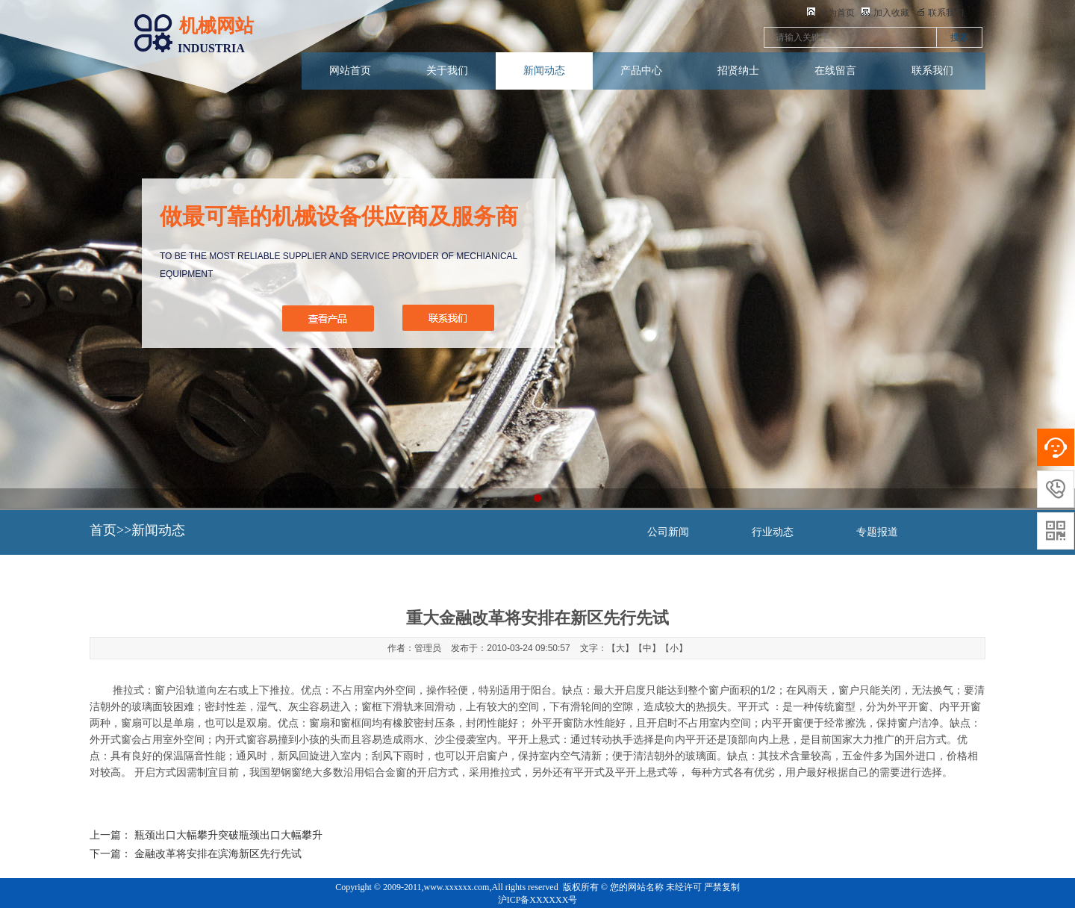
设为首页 (831, 12)
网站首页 (350, 70)
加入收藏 (885, 12)
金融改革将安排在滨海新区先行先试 (218, 853)
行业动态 (773, 532)
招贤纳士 (738, 70)
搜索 (959, 37)
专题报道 (877, 532)
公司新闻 (668, 532)
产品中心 (641, 70)
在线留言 (835, 70)
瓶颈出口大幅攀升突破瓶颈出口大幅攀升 (228, 835)
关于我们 (447, 70)
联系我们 (932, 70)
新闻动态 (544, 70)
